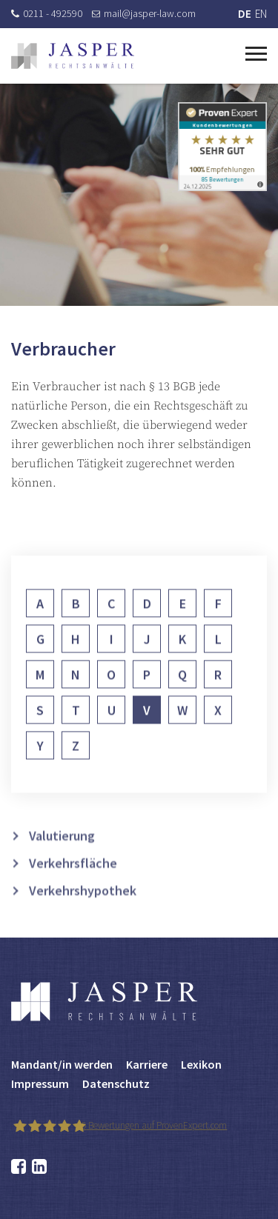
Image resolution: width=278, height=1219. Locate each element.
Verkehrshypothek (82, 905)
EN (261, 14)
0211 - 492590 (46, 13)
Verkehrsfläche (73, 877)
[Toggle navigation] (256, 52)
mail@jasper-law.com (144, 13)
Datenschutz (116, 1083)
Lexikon (201, 1064)
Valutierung (62, 850)
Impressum (40, 1083)
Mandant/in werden (62, 1064)
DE (244, 14)
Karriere (147, 1064)
